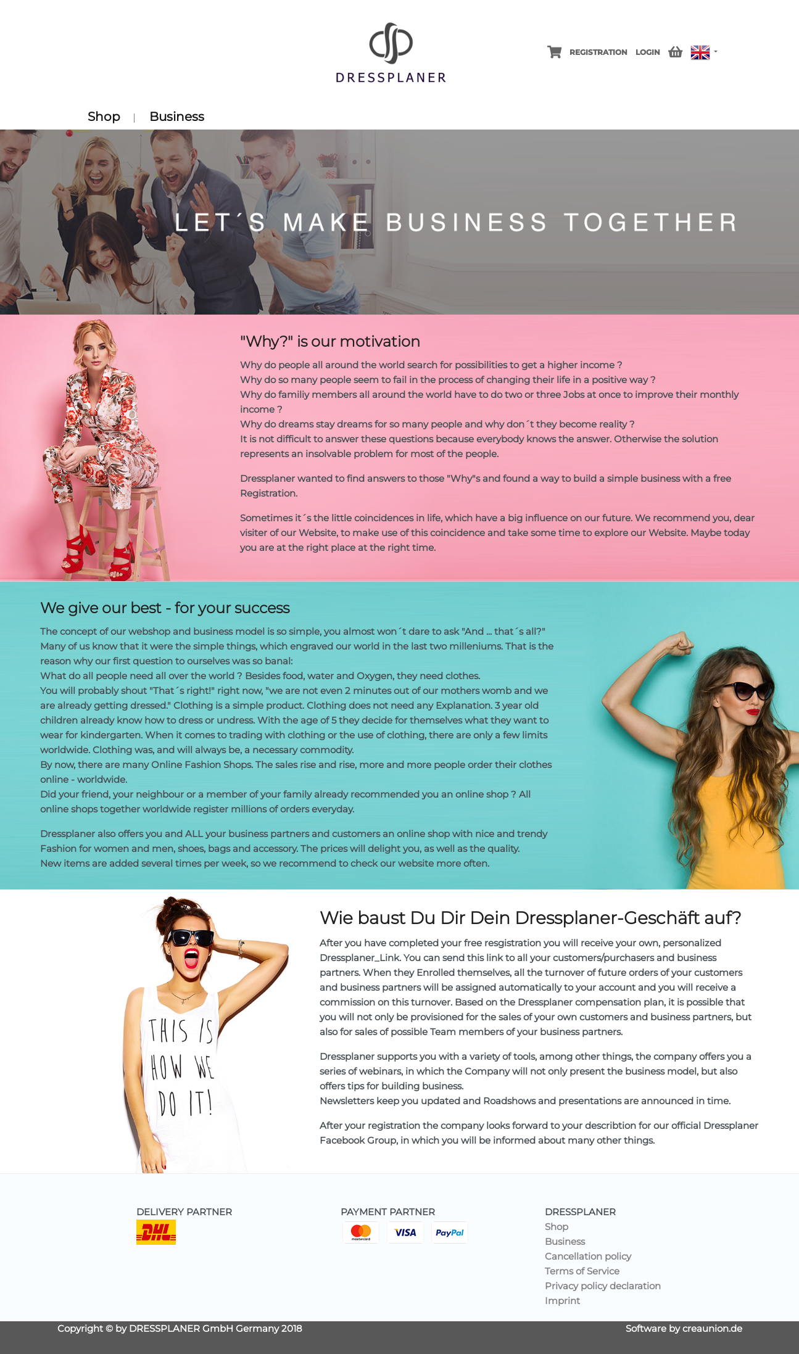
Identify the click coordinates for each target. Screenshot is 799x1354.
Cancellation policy (588, 1256)
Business (176, 116)
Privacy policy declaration (603, 1286)
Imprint (562, 1301)
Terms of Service (582, 1271)
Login (647, 52)
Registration (598, 52)
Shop (104, 118)
